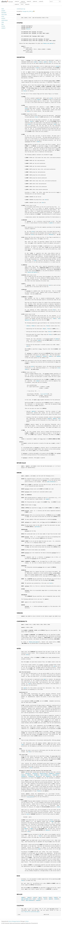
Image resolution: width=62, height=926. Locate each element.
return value (4, 14)
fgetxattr (27, 320)
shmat (25, 828)
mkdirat (29, 775)
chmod (54, 418)
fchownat (38, 356)
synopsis (3, 10)
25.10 (22, 4)
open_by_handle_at (25, 899)
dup (44, 328)
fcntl (50, 61)
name (2, 8)
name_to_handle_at (45, 775)
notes (2, 22)
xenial (18, 8)
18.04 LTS (29, 1)
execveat (27, 773)
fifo (54, 309)
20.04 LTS (35, 1)
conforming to (4, 20)
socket (39, 899)
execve (57, 66)
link (35, 260)
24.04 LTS (17, 4)
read (35, 61)
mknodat (36, 775)
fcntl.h (28, 28)
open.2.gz (23, 8)
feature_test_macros (48, 43)
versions (3, 18)
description (3, 12)
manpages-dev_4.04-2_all (27, 11)
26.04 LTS (27, 4)
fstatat (44, 356)
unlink (55, 899)
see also (3, 26)
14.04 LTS (17, 1)
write (40, 61)
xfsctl (58, 806)
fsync (26, 369)
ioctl (27, 654)
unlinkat (23, 776)
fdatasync (51, 234)
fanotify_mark (43, 773)
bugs (2, 24)
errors (2, 16)
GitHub (27, 921)
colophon (3, 28)
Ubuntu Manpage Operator (14, 921)
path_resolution (51, 481)
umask (50, 899)
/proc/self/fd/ (44, 394)
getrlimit (37, 526)
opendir (51, 222)
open (25, 688)
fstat (47, 325)
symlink (38, 900)
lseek (45, 61)
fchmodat (51, 773)
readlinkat (58, 356)
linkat (39, 340)
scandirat (48, 776)
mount (38, 141)
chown (49, 418)
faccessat (35, 773)
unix (27, 346)
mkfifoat (38, 776)
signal (47, 499)
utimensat (30, 776)
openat (56, 338)
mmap (33, 320)
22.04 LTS (41, 1)
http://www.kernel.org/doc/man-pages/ (30, 911)
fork (55, 124)
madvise (47, 830)
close (27, 325)
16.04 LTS (23, 1)
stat (46, 199)
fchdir (33, 325)
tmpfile (33, 411)
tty (49, 285)
